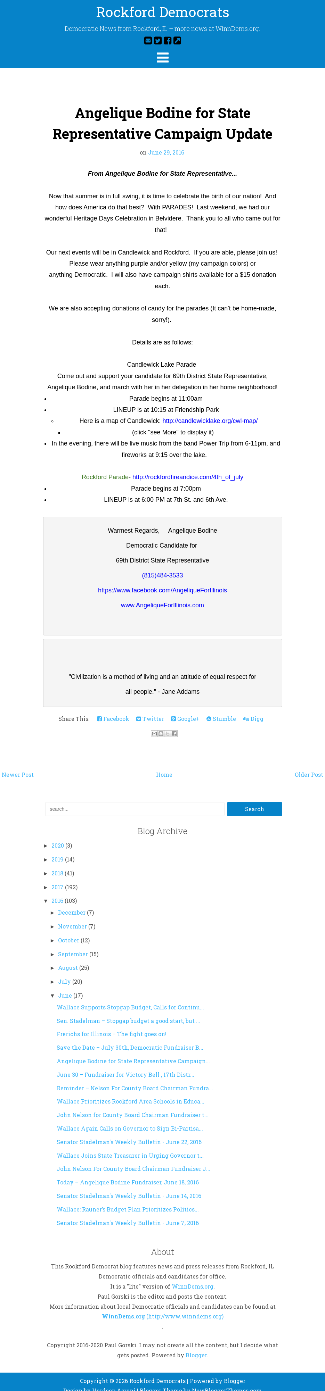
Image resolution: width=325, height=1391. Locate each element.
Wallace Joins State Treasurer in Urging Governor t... (130, 1147)
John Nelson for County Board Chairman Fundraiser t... (133, 1106)
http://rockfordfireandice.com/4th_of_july (187, 477)
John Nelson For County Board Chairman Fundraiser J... (133, 1160)
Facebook (113, 710)
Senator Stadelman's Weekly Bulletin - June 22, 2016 (129, 1133)
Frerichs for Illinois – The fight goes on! (111, 1025)
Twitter (150, 710)
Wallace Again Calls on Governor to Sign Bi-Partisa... (130, 1120)
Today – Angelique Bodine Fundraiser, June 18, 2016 (128, 1173)
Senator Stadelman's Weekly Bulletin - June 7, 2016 (128, 1214)
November (73, 918)
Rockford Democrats (162, 11)
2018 (58, 864)
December (72, 904)
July (65, 973)
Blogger (196, 1346)
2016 (58, 892)
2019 (58, 851)
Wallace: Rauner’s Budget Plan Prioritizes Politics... (128, 1201)
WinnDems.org (192, 1278)
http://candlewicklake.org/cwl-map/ (210, 420)
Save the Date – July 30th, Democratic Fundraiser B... (130, 1039)
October (69, 931)
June (65, 987)
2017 (58, 878)
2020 (58, 837)
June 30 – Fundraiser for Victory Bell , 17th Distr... (125, 1066)
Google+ (185, 710)
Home (164, 766)
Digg (253, 710)
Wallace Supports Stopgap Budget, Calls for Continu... (130, 998)
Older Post (309, 766)
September (73, 945)
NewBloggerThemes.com (227, 1382)
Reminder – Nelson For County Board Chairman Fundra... (135, 1079)
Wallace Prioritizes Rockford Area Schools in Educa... (130, 1093)
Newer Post (18, 766)
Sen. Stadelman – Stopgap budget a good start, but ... (128, 1012)
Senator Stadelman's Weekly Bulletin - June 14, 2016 (129, 1187)
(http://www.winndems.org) (185, 1307)
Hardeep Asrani (114, 1382)
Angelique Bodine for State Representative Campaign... (133, 1052)
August (68, 959)
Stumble (221, 710)
